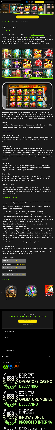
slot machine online (37, 35)
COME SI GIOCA (15, 21)
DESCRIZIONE (5, 21)
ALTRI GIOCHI (24, 21)
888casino (29, 37)
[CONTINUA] (27, 17)
